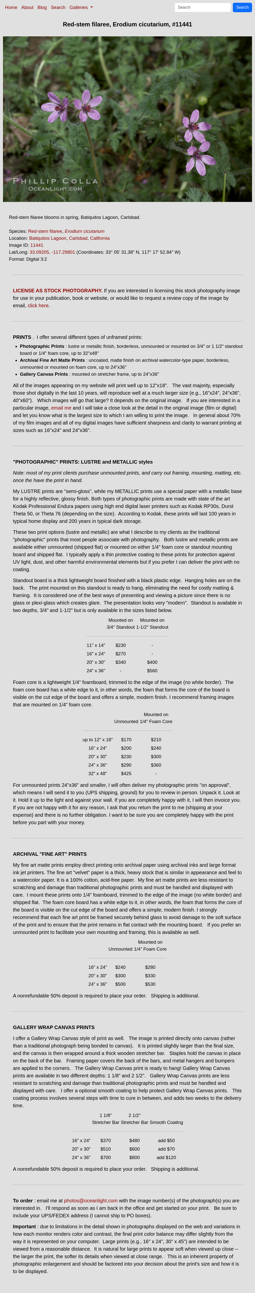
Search (58, 7)
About (27, 7)
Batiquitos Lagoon (47, 238)
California (100, 238)
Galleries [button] (79, 7)
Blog (42, 7)
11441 (36, 245)
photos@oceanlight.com (91, 1200)
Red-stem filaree (45, 231)
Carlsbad (78, 238)
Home (11, 7)
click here (38, 305)
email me (61, 408)
